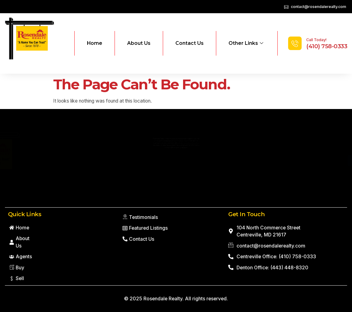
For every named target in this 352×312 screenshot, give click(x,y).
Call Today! (316, 39)
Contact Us (189, 43)
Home (94, 43)
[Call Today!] (295, 43)
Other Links (246, 43)
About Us (139, 43)
